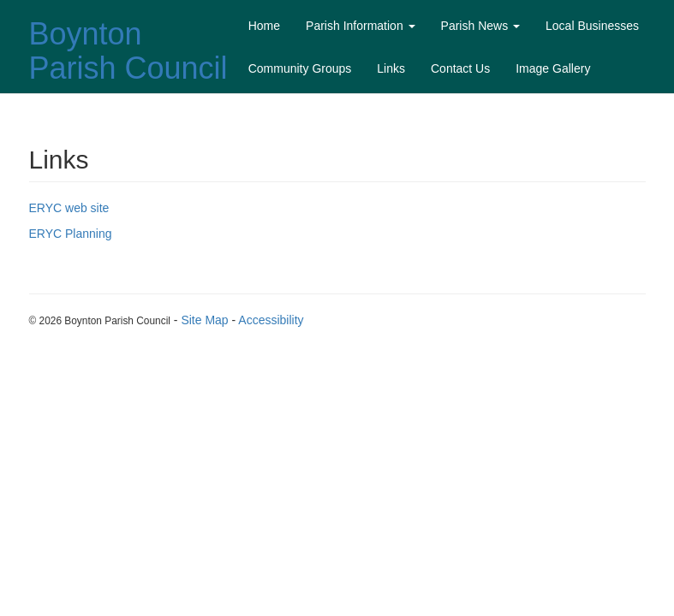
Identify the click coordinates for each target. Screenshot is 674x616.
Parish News (480, 26)
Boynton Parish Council (128, 51)
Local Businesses (592, 26)
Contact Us (460, 68)
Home (264, 26)
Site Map (204, 320)
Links (391, 68)
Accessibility (270, 320)
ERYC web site (69, 208)
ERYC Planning (70, 233)
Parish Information (360, 26)
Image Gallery (553, 68)
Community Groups (300, 68)
